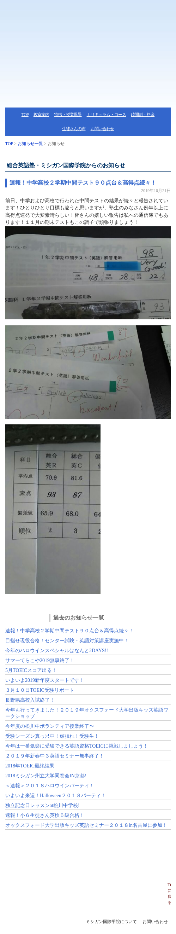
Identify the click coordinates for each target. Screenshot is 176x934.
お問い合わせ (102, 128)
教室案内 (41, 114)
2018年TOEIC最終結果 (29, 765)
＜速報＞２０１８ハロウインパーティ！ (49, 785)
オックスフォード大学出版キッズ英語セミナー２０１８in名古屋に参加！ (86, 825)
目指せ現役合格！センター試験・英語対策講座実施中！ (67, 640)
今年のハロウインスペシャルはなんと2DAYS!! (56, 650)
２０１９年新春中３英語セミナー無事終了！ (54, 756)
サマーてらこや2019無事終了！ (39, 660)
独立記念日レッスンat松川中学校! (42, 805)
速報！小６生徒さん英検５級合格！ (44, 815)
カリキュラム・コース (106, 114)
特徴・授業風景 (67, 114)
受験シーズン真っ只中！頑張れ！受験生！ (52, 736)
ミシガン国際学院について (111, 921)
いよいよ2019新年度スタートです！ (44, 680)
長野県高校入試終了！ (30, 700)
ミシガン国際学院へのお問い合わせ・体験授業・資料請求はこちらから (88, 856)
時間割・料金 (142, 114)
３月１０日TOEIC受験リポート (39, 690)
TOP (25, 114)
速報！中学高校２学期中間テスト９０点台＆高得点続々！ (83, 183)
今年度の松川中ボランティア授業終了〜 (49, 726)
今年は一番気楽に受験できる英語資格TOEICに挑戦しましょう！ (76, 746)
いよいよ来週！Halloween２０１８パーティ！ (55, 795)
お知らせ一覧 (30, 143)
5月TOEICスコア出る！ (31, 670)
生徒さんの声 (74, 128)
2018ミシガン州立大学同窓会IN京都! (45, 775)
